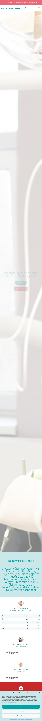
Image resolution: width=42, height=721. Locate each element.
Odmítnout (21, 711)
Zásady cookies (13, 719)
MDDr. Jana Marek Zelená (21, 644)
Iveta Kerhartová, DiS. (21, 669)
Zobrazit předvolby (21, 716)
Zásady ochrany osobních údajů (25, 719)
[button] (39, 693)
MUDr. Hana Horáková (21, 608)
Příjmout (21, 707)
